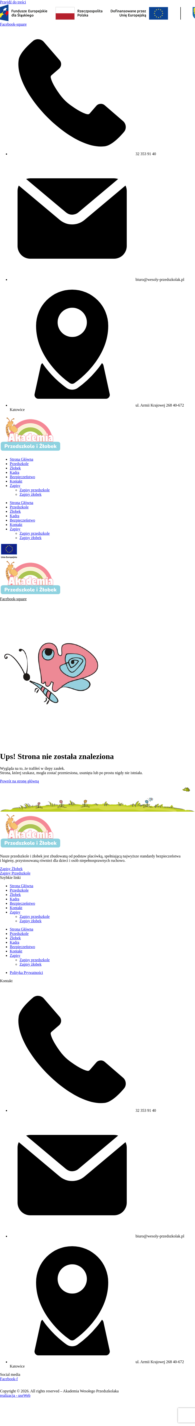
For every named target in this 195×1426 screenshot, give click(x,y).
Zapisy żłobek (30, 494)
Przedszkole (19, 464)
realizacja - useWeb (15, 1395)
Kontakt (16, 481)
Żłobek (15, 468)
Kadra (14, 472)
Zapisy (15, 486)
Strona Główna (21, 459)
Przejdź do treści (13, 2)
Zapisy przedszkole (35, 490)
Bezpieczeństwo (22, 477)
